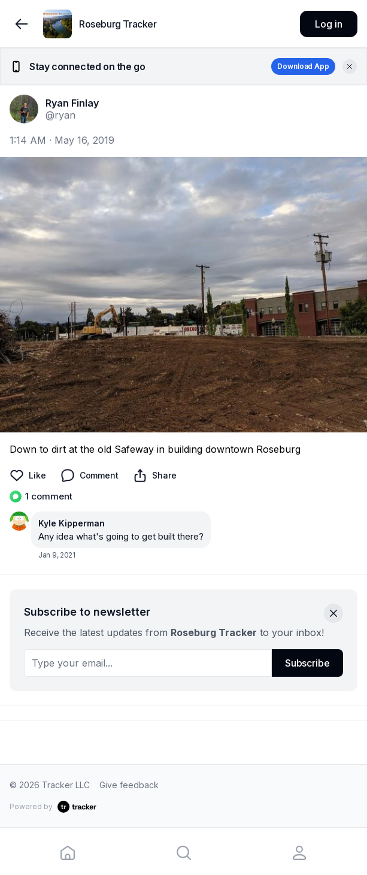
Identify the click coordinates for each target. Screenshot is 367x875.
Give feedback (129, 785)
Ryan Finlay (72, 103)
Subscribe (307, 663)
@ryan (60, 115)
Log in (328, 24)
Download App (303, 66)
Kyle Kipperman (71, 523)
